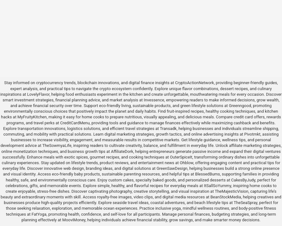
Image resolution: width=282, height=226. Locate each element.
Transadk (168, 128)
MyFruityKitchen (31, 117)
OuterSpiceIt (181, 157)
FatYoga (38, 214)
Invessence (154, 100)
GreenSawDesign (171, 168)
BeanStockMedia (225, 197)
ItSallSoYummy (217, 185)
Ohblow (186, 162)
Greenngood (240, 105)
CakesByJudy (243, 180)
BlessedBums (207, 174)
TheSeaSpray (245, 202)
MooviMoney (73, 220)
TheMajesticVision (231, 191)
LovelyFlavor (38, 94)
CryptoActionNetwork (194, 82)
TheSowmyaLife (57, 145)
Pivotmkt (252, 134)
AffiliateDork (122, 151)
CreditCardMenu (74, 123)
